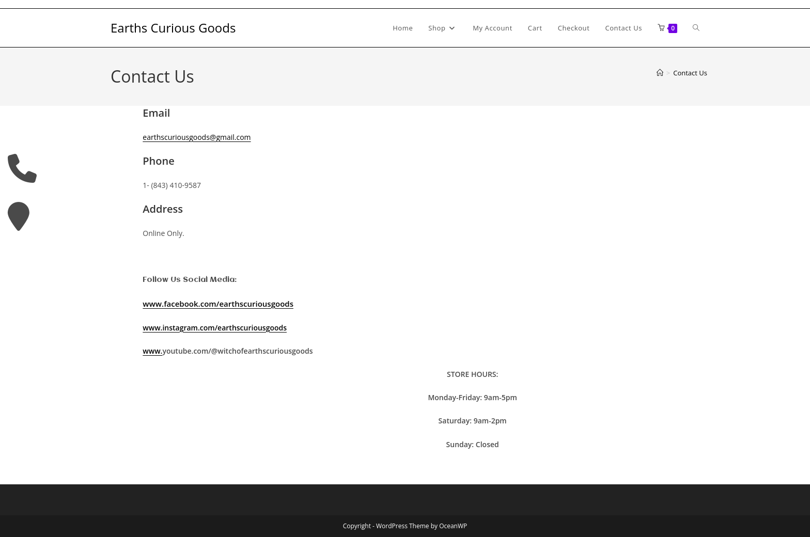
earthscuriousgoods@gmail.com (197, 137)
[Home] (660, 72)
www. (152, 351)
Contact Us (690, 72)
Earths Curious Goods (173, 27)
